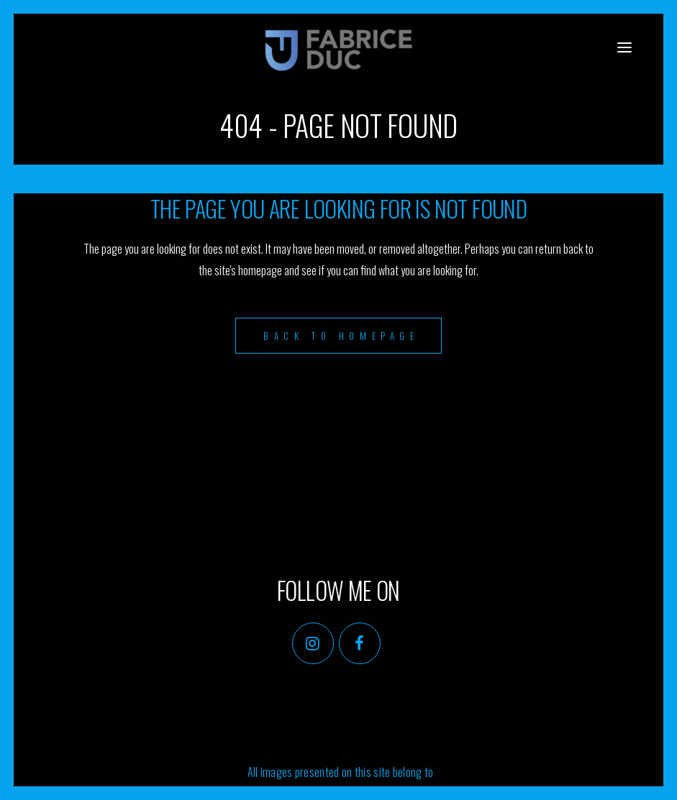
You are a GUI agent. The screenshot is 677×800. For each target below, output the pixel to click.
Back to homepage (341, 335)
